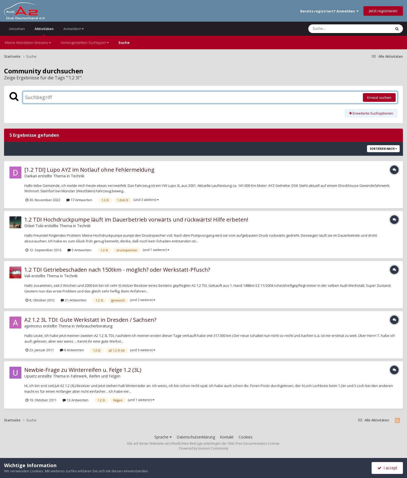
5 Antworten (79, 250)
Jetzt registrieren (383, 10)
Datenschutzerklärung (196, 437)
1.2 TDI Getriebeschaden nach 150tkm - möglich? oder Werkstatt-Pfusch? (117, 269)
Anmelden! (73, 28)
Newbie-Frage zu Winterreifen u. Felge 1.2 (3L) (82, 369)
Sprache (163, 437)
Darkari (30, 175)
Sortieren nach (383, 149)
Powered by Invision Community (203, 448)
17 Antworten (79, 199)
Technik (77, 175)
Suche (124, 42)
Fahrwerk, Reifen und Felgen (95, 376)
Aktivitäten (44, 31)
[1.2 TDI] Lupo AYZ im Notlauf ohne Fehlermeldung (89, 169)
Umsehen (17, 28)
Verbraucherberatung (94, 326)
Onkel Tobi (33, 225)
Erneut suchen (379, 97)
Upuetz (30, 376)
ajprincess (33, 326)
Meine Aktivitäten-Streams (28, 42)
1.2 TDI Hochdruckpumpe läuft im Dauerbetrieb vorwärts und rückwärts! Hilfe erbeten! (136, 219)
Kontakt (227, 437)
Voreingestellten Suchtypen (85, 42)
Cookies (246, 437)
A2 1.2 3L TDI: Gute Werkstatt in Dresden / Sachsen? (90, 319)
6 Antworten (72, 349)
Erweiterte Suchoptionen (371, 113)
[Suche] (338, 28)
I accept (387, 467)
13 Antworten (75, 400)
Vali (27, 275)
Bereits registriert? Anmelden (329, 11)
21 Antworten (74, 300)
